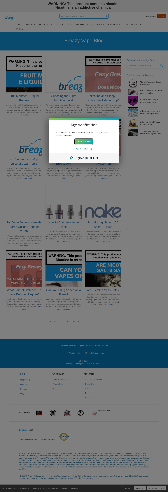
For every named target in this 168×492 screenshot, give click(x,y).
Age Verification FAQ (84, 149)
